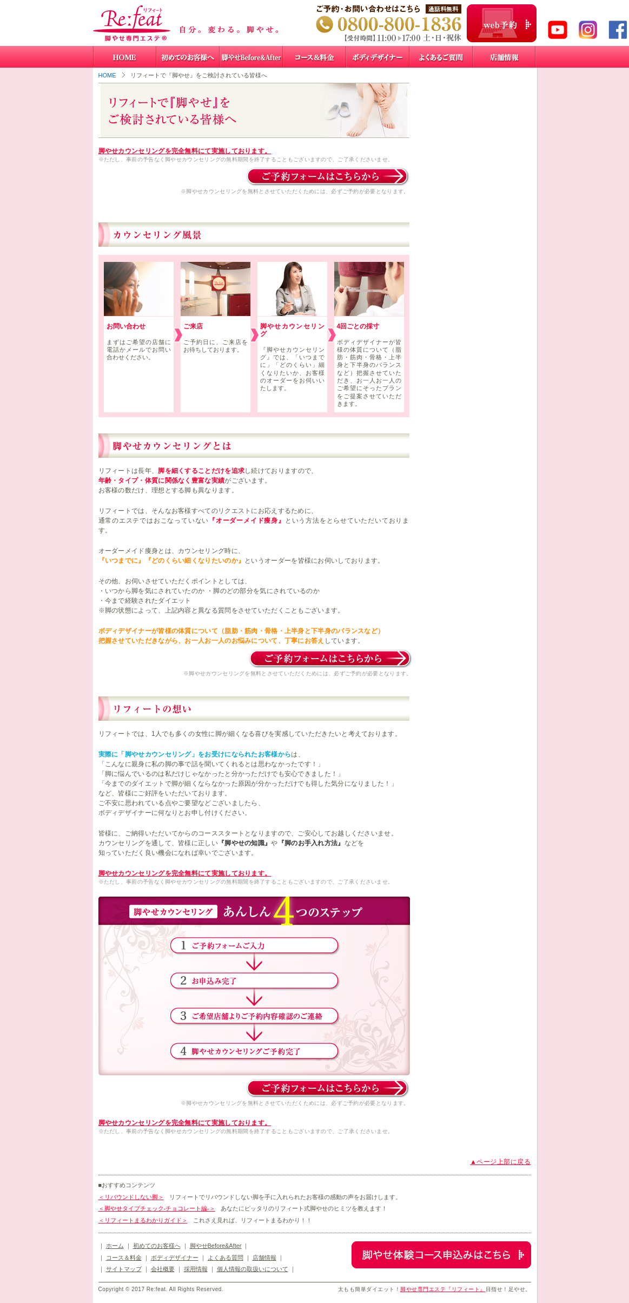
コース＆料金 (124, 1257)
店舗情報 (264, 1257)
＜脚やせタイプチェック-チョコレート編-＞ (156, 1208)
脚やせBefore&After (216, 1245)
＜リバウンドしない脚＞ (131, 1197)
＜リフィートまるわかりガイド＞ (143, 1220)
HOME (107, 75)
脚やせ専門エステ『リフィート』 (443, 1289)
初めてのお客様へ (157, 1245)
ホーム (115, 1245)
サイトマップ (124, 1269)
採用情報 (196, 1269)
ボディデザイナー (174, 1257)
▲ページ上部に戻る (500, 1162)
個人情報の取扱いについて (252, 1269)
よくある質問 (225, 1257)
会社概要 (163, 1269)
